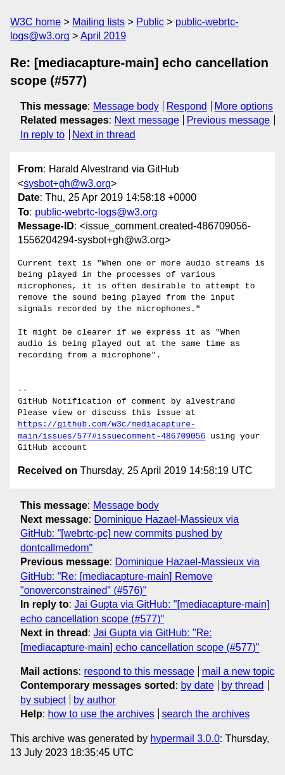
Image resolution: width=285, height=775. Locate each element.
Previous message (228, 120)
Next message (147, 120)
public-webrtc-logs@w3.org (96, 212)
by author (94, 700)
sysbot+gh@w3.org (67, 183)
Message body (126, 106)
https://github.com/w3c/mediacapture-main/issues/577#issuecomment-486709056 (111, 430)
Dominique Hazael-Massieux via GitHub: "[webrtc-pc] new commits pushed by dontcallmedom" (129, 533)
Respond (187, 106)
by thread (243, 685)
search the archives (206, 713)
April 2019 (103, 35)
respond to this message (139, 671)
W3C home (35, 21)
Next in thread (104, 134)
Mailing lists (98, 21)
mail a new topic (238, 671)
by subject (43, 700)
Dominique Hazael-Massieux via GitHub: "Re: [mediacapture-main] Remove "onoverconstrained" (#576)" (140, 576)
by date (196, 685)
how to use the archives (101, 713)
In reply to (42, 134)
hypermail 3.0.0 (184, 738)
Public (150, 21)
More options (244, 106)
